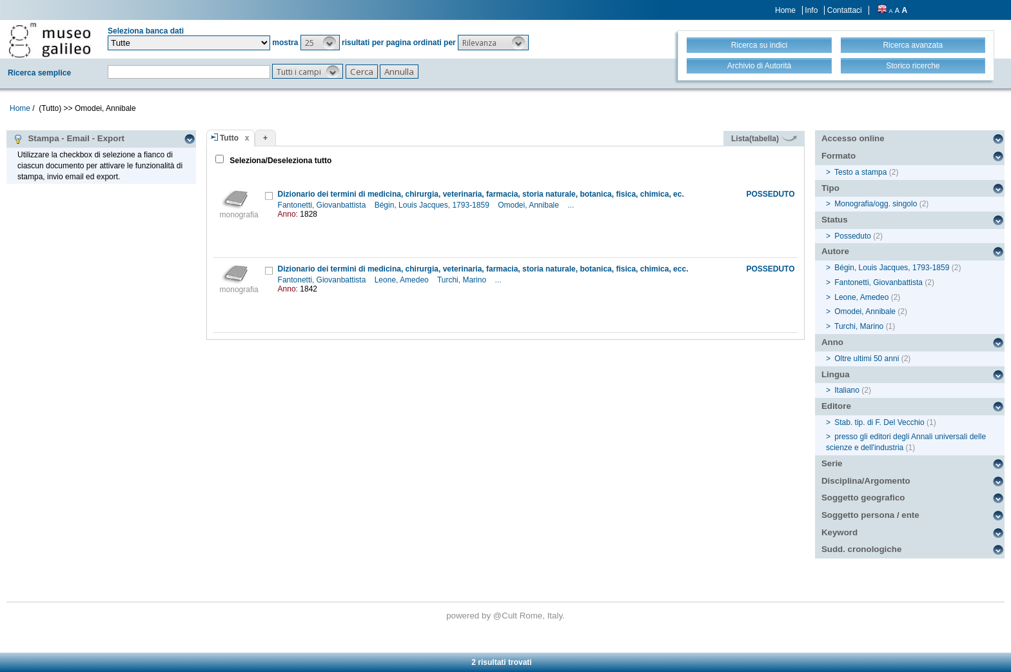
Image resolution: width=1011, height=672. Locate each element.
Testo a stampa (860, 172)
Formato (838, 156)
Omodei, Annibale (529, 205)
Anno (832, 342)
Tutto (229, 138)
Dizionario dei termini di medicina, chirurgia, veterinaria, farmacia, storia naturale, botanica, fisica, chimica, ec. (481, 194)
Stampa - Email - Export (68, 138)
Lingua (835, 374)
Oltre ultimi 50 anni (866, 358)
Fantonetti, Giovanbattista (323, 205)
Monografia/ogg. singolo (875, 203)
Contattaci (844, 10)
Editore (836, 406)
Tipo (830, 188)
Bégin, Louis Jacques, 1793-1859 (433, 205)
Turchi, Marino (463, 279)
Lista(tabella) (764, 138)
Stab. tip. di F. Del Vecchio (879, 422)
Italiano (846, 390)
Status (834, 219)
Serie (832, 463)
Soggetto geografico (863, 497)
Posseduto (852, 236)
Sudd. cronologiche (861, 549)
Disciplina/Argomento (865, 481)
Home (785, 10)
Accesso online (853, 138)
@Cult (506, 615)
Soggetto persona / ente (870, 515)
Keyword (839, 532)
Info (811, 10)
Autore (835, 251)
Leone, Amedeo (403, 279)
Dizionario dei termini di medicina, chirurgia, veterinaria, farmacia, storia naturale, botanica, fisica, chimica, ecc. (483, 268)
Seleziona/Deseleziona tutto (279, 160)
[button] (320, 42)
